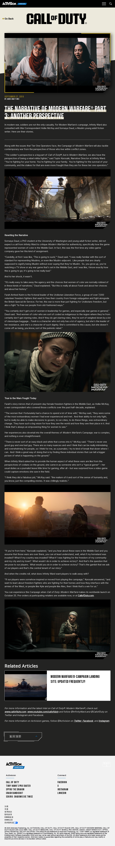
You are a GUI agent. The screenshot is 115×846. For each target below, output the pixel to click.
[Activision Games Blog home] (15, 765)
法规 (6, 806)
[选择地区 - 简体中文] (106, 764)
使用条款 (8, 812)
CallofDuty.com (86, 595)
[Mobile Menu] (104, 4)
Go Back (7, 18)
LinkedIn (62, 793)
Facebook (62, 782)
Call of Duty (12, 782)
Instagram (63, 789)
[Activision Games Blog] (14, 4)
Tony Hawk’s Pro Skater (18, 785)
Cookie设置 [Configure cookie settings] (8, 820)
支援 (6, 809)
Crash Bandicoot (14, 793)
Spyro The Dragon (15, 789)
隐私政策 (8, 814)
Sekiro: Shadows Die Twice (19, 796)
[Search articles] (110, 3)
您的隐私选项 (10, 823)
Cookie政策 (8, 817)
